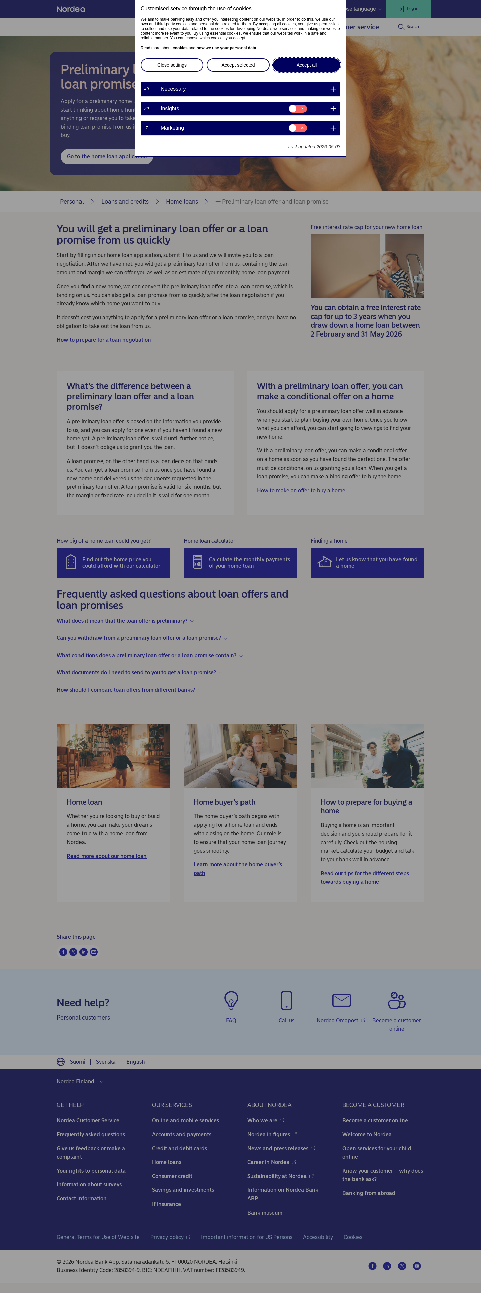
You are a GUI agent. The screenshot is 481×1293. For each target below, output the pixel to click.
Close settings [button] (172, 65)
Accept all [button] (307, 65)
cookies (180, 48)
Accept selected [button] (238, 65)
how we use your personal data (226, 48)
